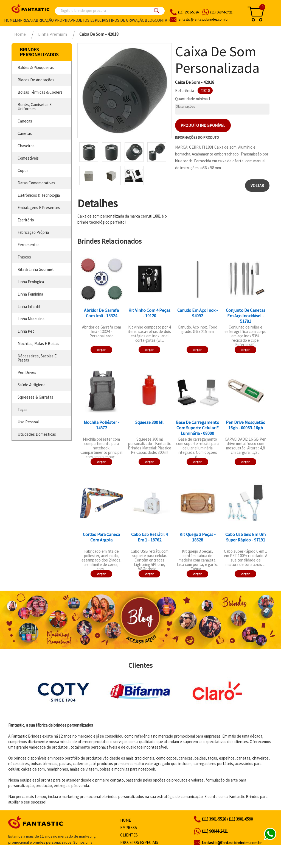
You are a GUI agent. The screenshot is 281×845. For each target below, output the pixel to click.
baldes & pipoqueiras (36, 67)
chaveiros (26, 145)
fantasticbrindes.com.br (203, 19)
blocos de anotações (36, 79)
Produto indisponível (203, 125)
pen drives (27, 372)
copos (23, 170)
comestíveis (28, 158)
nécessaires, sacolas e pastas (37, 358)
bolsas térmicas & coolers (40, 92)
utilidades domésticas (37, 434)
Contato (163, 20)
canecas (25, 121)
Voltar (257, 185)
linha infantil (29, 306)
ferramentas (29, 244)
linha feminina (30, 294)
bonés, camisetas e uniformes (35, 106)
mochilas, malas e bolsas (38, 343)
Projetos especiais (89, 20)
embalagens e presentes (39, 207)
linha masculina (31, 318)
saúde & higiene (32, 384)
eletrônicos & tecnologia (39, 195)
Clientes (129, 835)
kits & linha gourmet (36, 269)
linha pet (26, 331)
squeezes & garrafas (35, 397)
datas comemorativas (36, 182)
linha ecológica (31, 281)
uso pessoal (28, 421)
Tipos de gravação (126, 20)
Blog (150, 20)
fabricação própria (33, 232)
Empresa (23, 20)
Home (9, 20)
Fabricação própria (51, 20)
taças (22, 409)
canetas (25, 133)
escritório (26, 220)
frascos (24, 257)
